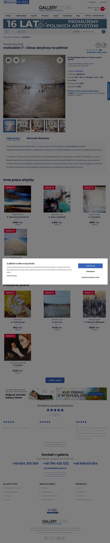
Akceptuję (90, 265)
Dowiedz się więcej (12, 275)
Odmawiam (90, 271)
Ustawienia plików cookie (90, 277)
